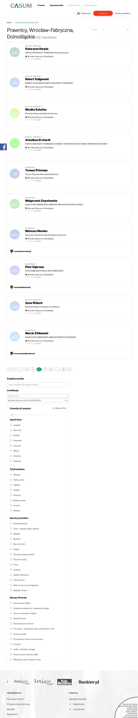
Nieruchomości (19, 544)
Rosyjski (16, 435)
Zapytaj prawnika (56, 5)
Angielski (16, 425)
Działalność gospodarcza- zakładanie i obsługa (31, 608)
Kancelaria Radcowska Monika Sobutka (41, 113)
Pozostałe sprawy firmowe (23, 624)
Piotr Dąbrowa (34, 267)
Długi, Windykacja (20, 524)
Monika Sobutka (35, 109)
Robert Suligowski (37, 79)
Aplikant (16, 485)
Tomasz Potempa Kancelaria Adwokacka (41, 174)
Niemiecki (17, 430)
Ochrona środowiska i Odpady (24, 613)
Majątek (16, 534)
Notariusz (17, 495)
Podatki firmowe (19, 619)
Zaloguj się (103, 13)
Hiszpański (17, 441)
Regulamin (12, 714)
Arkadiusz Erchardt (37, 140)
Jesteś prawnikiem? (122, 13)
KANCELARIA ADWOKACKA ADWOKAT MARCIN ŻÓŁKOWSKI (50, 337)
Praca (15, 565)
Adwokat (16, 475)
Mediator (16, 511)
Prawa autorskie (19, 634)
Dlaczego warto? (90, 5)
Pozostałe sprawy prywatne (23, 554)
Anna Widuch (33, 303)
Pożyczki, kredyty (20, 560)
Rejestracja (86, 13)
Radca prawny (18, 480)
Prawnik (16, 506)
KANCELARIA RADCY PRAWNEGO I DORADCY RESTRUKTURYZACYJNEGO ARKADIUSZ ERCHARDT (66, 144)
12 (64, 369)
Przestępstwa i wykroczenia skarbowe (28, 639)
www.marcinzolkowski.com (24, 354)
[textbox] (38, 396)
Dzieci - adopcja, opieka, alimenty (26, 529)
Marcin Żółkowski (36, 333)
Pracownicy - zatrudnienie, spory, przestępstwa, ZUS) (33, 629)
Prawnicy (41, 5)
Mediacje (16, 539)
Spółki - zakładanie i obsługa (24, 649)
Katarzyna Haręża (36, 48)
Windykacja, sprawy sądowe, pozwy (27, 660)
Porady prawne (74, 5)
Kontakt (11, 709)
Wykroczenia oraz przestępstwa (25, 585)
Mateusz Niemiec (36, 231)
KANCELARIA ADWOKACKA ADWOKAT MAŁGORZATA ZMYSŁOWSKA (54, 204)
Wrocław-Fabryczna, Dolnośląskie (40, 56)
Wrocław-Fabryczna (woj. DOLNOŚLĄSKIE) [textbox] (37, 400)
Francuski (17, 446)
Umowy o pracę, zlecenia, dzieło (25, 654)
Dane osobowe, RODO (21, 603)
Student (16, 490)
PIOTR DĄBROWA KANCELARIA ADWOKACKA (44, 271)
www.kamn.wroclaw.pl (22, 251)
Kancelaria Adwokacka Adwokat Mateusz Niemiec (45, 235)
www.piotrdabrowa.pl (22, 287)
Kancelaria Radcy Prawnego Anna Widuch (42, 307)
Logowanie (78, 709)
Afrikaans (17, 461)
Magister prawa (19, 500)
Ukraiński (17, 456)
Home (9, 23)
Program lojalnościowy (18, 704)
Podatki (16, 549)
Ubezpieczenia (19, 580)
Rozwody (16, 570)
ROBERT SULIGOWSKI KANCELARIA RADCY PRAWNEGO (49, 83)
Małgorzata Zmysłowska (41, 200)
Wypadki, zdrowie (20, 590)
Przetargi (17, 644)
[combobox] (38, 396)
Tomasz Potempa (36, 170)
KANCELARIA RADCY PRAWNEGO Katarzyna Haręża (47, 53)
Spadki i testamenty (21, 575)
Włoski (16, 451)
